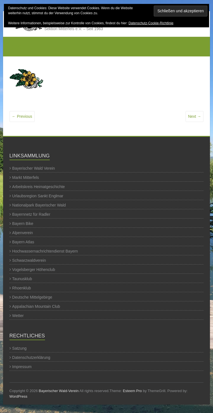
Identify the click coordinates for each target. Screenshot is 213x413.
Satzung (19, 348)
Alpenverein (22, 232)
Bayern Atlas (23, 242)
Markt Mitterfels (25, 177)
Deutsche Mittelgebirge (32, 297)
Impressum (22, 366)
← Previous (22, 116)
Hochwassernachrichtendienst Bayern (45, 251)
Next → (194, 116)
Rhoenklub (21, 288)
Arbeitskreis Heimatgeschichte (38, 186)
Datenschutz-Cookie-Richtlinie (151, 23)
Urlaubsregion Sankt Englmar (37, 196)
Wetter (18, 315)
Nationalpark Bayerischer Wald (39, 205)
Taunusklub (22, 279)
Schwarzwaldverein (29, 260)
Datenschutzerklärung (31, 357)
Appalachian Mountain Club (36, 306)
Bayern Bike (22, 223)
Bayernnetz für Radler (31, 214)
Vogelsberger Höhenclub (33, 269)
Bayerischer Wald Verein (33, 168)
